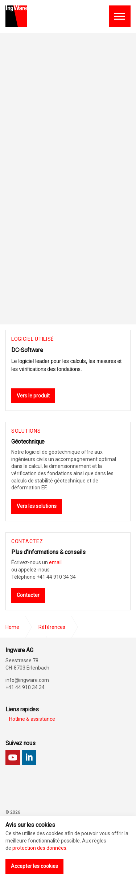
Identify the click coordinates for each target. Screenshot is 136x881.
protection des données (39, 848)
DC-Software (27, 350)
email (55, 562)
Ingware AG (16, 16)
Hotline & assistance (32, 719)
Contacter (28, 595)
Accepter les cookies (34, 866)
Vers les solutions (37, 506)
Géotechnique (28, 441)
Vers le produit (33, 396)
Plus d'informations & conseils (48, 552)
